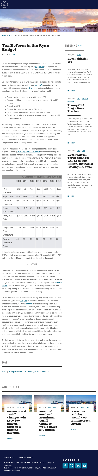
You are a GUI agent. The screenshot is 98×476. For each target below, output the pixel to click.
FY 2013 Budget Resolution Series (37, 372)
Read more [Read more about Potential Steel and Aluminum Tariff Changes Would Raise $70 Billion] (42, 435)
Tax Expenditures (15, 372)
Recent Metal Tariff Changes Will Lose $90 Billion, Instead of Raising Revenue (16, 422)
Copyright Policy (25, 457)
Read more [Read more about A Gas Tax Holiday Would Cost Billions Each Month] (74, 429)
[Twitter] (71, 465)
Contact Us (9, 457)
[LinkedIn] (78, 465)
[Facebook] (65, 465)
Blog (18, 408)
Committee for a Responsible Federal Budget (4, 4)
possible (29, 304)
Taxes (4, 372)
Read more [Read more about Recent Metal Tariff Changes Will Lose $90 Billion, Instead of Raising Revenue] (10, 438)
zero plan (23, 301)
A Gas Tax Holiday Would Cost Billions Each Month (80, 418)
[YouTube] (84, 465)
